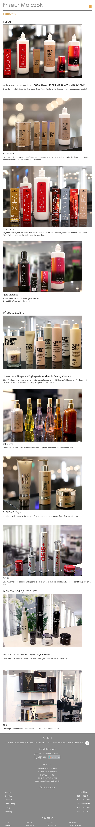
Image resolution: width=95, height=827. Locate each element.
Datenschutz (75, 825)
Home (7, 822)
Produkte (73, 822)
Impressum (52, 825)
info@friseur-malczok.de (50, 781)
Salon (29, 822)
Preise (50, 822)
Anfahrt (8, 825)
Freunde (30, 825)
